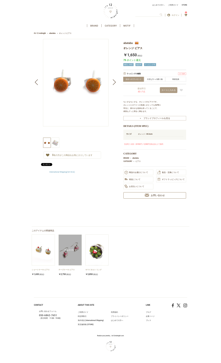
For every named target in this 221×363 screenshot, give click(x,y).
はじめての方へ (158, 5)
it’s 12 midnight (40, 33)
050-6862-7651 (48, 315)
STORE (184, 5)
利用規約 (114, 312)
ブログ (148, 312)
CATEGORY (111, 25)
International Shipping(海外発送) (62, 172)
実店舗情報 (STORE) (86, 324)
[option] (76, 88)
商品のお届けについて (136, 172)
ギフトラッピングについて (171, 179)
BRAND (94, 25)
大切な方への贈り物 (155, 79)
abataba (52, 33)
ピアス (138, 161)
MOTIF (127, 25)
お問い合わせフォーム (47, 311)
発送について (132, 179)
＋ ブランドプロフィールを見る (154, 118)
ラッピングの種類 (134, 74)
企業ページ (150, 316)
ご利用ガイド (173, 5)
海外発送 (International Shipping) (91, 320)
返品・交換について (168, 172)
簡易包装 (175, 79)
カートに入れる (168, 90)
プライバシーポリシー (119, 316)
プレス (148, 320)
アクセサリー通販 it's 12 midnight (110, 11)
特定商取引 (82, 316)
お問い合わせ (155, 195)
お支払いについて (134, 186)
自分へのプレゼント (133, 79)
